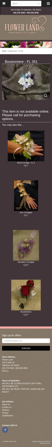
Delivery (5, 410)
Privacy (5, 413)
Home (4, 51)
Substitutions (7, 415)
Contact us (6, 407)
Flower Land (26, 25)
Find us (5, 371)
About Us (6, 404)
